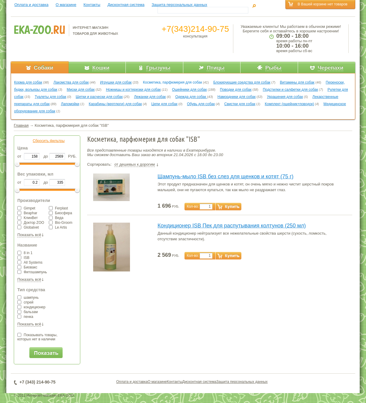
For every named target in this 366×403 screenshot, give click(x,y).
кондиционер (31, 307)
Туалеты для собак (50, 97)
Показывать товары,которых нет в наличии (37, 337)
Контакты (92, 4)
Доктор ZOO (30, 223)
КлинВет (27, 218)
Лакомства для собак (71, 82)
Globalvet (28, 227)
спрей (25, 302)
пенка (25, 317)
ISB (23, 258)
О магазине (66, 4)
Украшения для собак (285, 97)
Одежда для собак (191, 97)
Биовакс (27, 267)
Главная (21, 125)
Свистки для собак (239, 104)
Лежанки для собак (150, 97)
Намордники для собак (236, 97)
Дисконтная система (126, 4)
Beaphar (27, 213)
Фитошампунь (32, 272)
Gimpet (26, 208)
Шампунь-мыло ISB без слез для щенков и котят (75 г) (226, 176)
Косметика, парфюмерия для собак (172, 82)
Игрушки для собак (116, 82)
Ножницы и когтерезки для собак (133, 89)
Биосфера (60, 213)
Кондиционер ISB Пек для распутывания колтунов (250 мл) (232, 226)
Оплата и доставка (31, 4)
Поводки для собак (235, 89)
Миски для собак (81, 89)
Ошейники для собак (189, 89)
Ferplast (58, 208)
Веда (56, 218)
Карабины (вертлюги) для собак (115, 104)
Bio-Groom (60, 223)
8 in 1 (24, 253)
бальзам (27, 312)
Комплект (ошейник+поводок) (289, 104)
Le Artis (58, 227)
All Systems (30, 262)
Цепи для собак (164, 104)
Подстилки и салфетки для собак (290, 89)
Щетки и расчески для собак (99, 97)
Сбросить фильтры (48, 141)
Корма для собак (28, 82)
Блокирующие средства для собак (241, 82)
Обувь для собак (201, 104)
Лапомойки (70, 104)
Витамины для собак (297, 82)
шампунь (28, 297)
